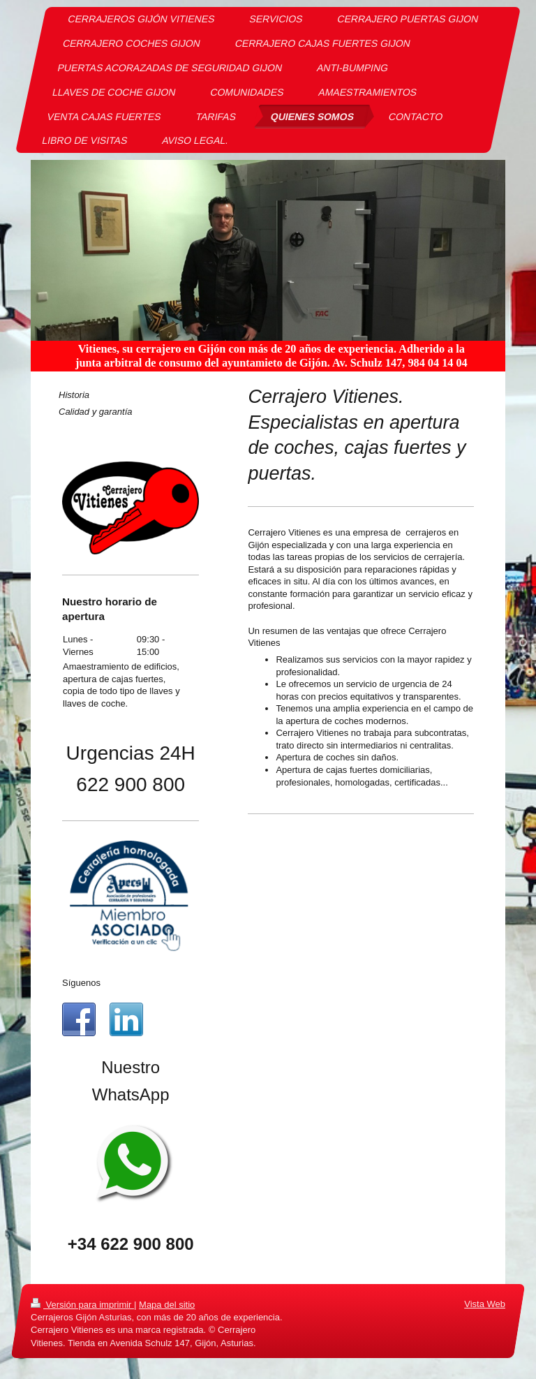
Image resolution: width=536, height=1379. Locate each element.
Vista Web (484, 1304)
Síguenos (81, 983)
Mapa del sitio (167, 1304)
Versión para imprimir (82, 1304)
